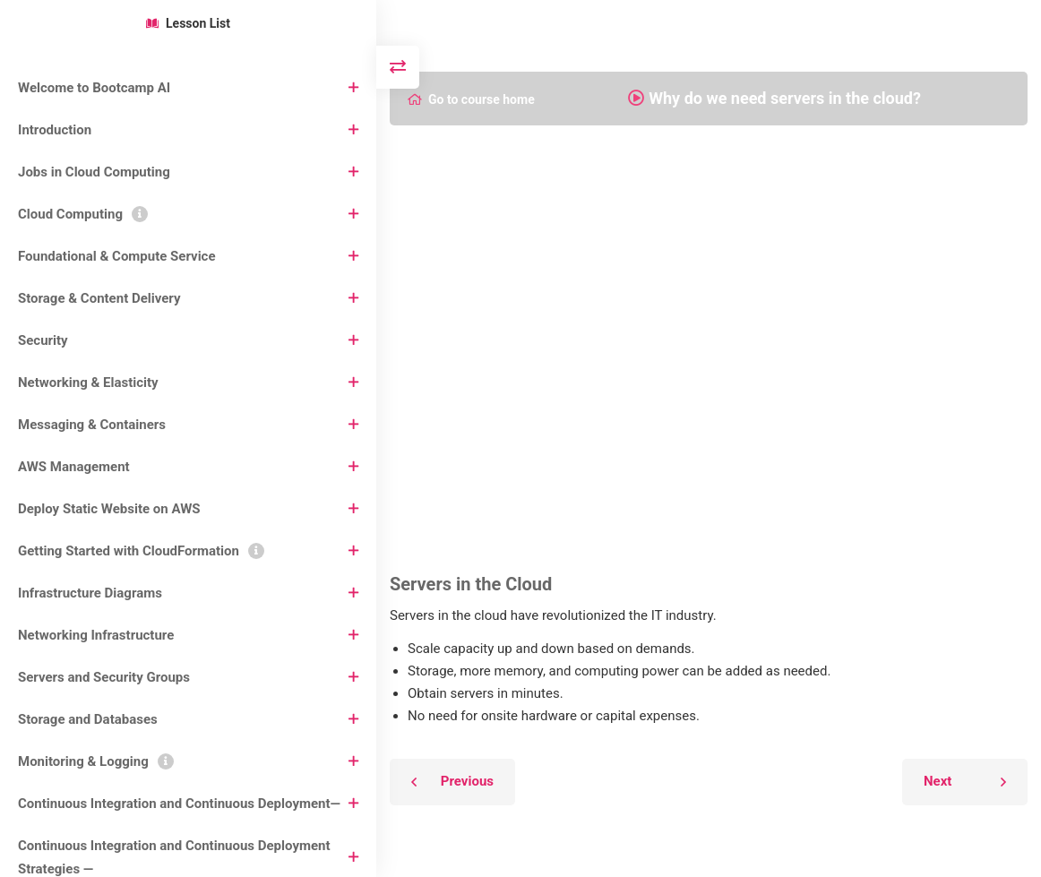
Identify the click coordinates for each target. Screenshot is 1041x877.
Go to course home (471, 99)
